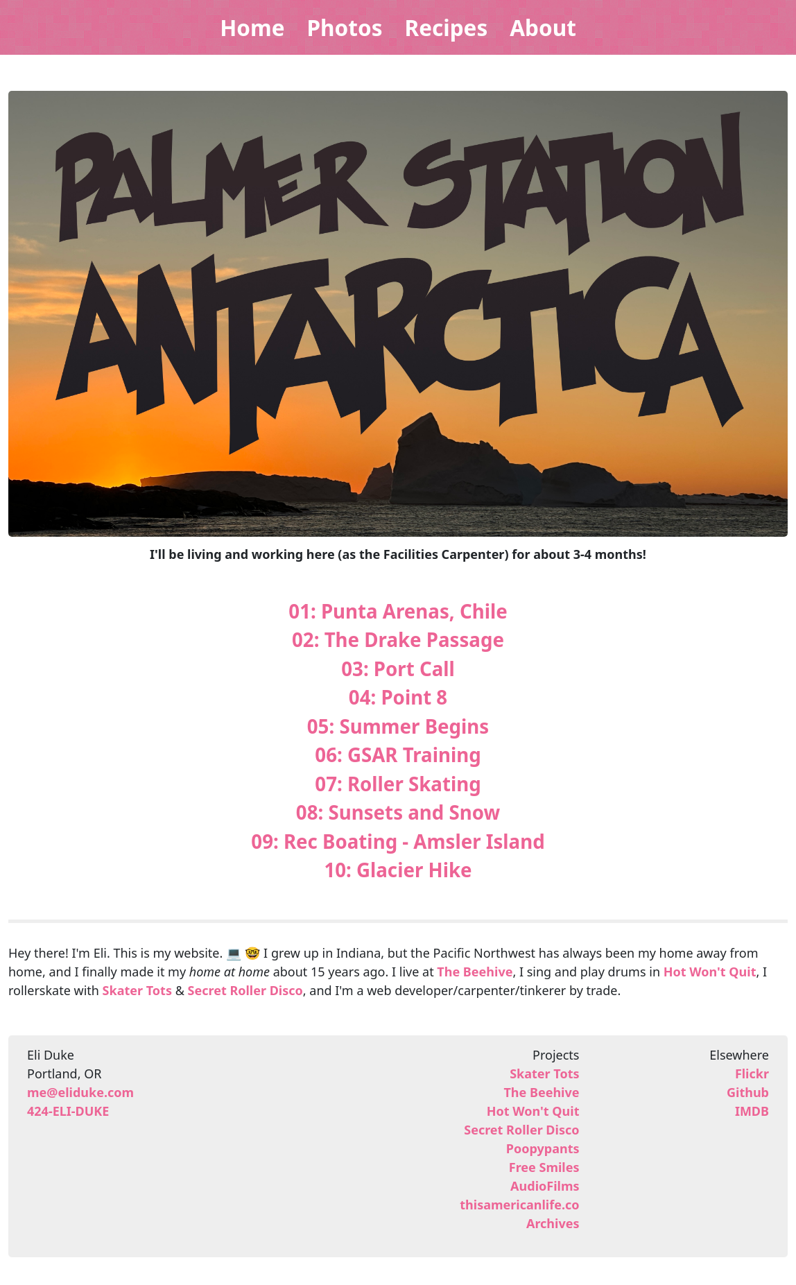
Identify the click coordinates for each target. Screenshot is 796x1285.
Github (748, 1092)
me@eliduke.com (80, 1092)
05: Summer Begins (398, 726)
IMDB (752, 1111)
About (543, 27)
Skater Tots (137, 990)
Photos (345, 27)
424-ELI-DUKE (68, 1111)
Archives (553, 1223)
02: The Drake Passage (398, 639)
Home (252, 27)
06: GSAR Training (398, 754)
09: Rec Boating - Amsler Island (397, 841)
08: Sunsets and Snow (398, 812)
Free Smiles (544, 1167)
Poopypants (543, 1148)
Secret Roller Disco (245, 990)
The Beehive (474, 971)
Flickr (752, 1073)
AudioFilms (544, 1186)
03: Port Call (398, 668)
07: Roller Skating (398, 783)
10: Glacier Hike (397, 869)
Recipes (445, 27)
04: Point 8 (398, 697)
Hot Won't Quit (710, 971)
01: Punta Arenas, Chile (397, 611)
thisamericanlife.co (519, 1204)
